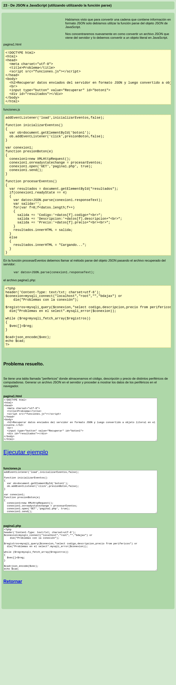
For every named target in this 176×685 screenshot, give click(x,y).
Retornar (12, 607)
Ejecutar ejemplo (25, 461)
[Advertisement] (34, 25)
